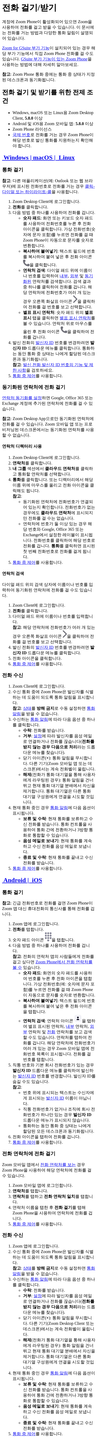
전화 (51, 1032)
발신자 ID (45, 342)
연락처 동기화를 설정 (22, 398)
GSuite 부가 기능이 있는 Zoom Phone (54, 59)
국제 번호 (21, 134)
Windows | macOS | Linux (38, 157)
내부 (64, 276)
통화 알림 (39, 719)
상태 (27, 708)
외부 (74, 276)
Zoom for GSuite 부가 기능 (25, 48)
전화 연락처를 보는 (58, 1164)
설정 (37, 736)
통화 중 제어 (24, 376)
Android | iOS (22, 880)
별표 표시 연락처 (75, 318)
